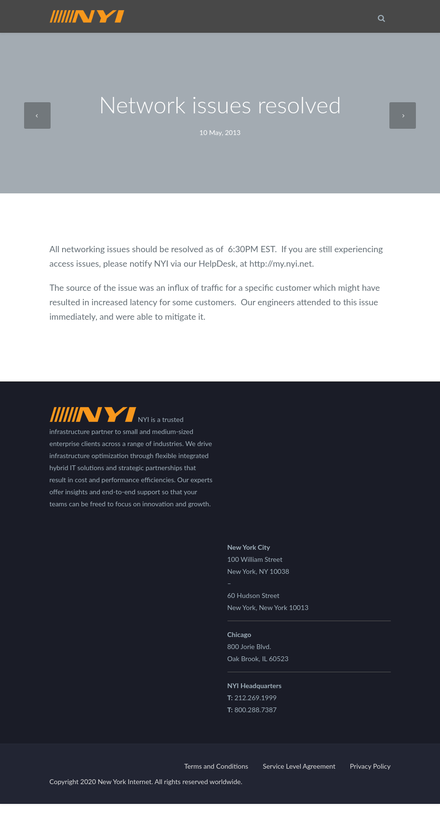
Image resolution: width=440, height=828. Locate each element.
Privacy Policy (370, 766)
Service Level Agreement (299, 766)
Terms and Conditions (216, 766)
